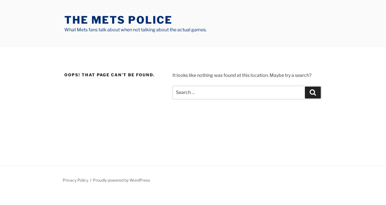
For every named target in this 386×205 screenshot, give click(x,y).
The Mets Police (118, 20)
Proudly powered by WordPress (121, 180)
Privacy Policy (75, 180)
